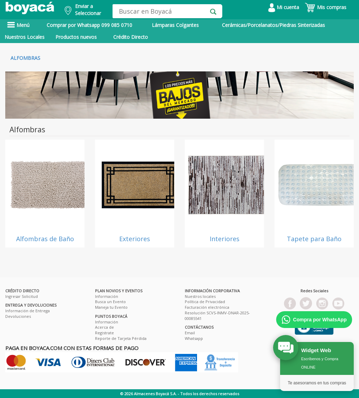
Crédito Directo (130, 37)
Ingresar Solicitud (21, 296)
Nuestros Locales (25, 37)
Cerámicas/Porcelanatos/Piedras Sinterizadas (273, 25)
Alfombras (25, 58)
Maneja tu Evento (111, 307)
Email (190, 332)
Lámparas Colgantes (175, 25)
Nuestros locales (200, 296)
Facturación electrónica (207, 307)
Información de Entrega (27, 310)
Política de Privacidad (205, 301)
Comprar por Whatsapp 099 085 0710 (89, 25)
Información (106, 296)
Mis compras (325, 7)
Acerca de (104, 327)
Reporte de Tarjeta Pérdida (121, 338)
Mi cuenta (283, 7)
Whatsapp (194, 338)
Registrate (104, 332)
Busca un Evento (110, 301)
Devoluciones (18, 316)
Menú (18, 25)
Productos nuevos (76, 37)
